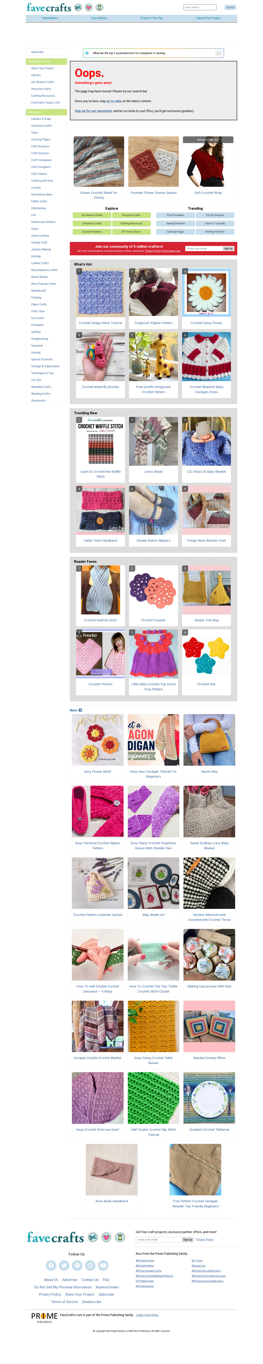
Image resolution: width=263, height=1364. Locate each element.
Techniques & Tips (42, 373)
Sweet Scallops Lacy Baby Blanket (209, 845)
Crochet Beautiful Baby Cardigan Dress (206, 389)
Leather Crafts (40, 263)
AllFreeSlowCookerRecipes (209, 1276)
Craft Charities (40, 153)
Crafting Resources (43, 95)
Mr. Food (197, 1260)
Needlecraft (38, 290)
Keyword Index (107, 1287)
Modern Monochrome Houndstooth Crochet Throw (209, 917)
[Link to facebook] (51, 1265)
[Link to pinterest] (77, 1265)
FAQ (106, 1280)
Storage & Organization (45, 366)
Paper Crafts (39, 304)
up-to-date (114, 101)
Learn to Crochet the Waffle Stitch (100, 474)
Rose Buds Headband (112, 1201)
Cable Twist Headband (100, 540)
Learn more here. (147, 1315)
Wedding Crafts (40, 393)
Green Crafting (40, 235)
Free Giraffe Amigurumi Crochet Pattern (153, 389)
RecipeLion (199, 1265)
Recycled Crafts (41, 89)
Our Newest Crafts (42, 82)
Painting (36, 297)
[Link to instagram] (90, 1265)
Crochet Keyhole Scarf (100, 620)
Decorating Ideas (41, 194)
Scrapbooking (39, 338)
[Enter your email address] (158, 1239)
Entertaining (38, 208)
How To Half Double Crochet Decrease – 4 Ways (98, 988)
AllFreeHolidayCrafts (148, 1271)
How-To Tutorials (215, 223)
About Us (51, 1280)
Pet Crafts (37, 318)
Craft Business (40, 146)
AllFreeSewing (145, 1286)
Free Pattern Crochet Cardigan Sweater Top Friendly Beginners (195, 1203)
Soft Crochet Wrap (208, 193)
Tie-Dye (36, 380)
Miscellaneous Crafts (44, 270)
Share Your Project (42, 68)
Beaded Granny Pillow (209, 1058)
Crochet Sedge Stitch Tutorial (100, 323)
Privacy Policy (153, 251)
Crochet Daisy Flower (206, 323)
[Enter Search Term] (200, 7)
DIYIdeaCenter (145, 1281)
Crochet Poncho (100, 684)
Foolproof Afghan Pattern (153, 323)
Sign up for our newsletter (93, 111)
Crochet (36, 187)
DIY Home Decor (131, 231)
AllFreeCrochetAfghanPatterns (154, 1276)
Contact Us (90, 1280)
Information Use (171, 251)
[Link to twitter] (64, 1265)
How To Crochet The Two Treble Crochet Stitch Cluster (153, 988)
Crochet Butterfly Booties (100, 387)
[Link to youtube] (103, 1265)
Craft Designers (41, 167)
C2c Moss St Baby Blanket (206, 472)
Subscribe (37, 52)
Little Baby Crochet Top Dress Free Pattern (153, 686)
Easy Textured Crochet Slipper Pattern (97, 845)
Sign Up (228, 248)
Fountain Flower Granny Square (153, 193)
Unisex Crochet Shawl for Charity (98, 195)
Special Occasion (42, 359)
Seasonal (37, 345)
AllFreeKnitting (145, 1265)
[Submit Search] (230, 7)
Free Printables (175, 215)
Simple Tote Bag (206, 620)
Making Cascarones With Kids (209, 986)
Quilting (36, 332)
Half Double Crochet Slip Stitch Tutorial (153, 1132)
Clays (34, 132)
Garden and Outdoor (43, 222)
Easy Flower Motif (97, 771)
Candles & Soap (41, 119)
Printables (37, 325)
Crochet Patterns (92, 231)
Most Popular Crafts (43, 283)
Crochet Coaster (153, 620)
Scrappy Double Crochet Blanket (97, 1058)
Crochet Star (206, 684)
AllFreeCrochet (145, 1260)
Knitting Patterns (215, 231)
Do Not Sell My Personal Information (62, 1287)
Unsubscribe (91, 1302)
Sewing (35, 352)
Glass (34, 228)
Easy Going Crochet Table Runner (153, 1060)
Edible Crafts (39, 201)
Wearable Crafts (41, 387)
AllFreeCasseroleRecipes (207, 1281)
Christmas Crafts (41, 125)
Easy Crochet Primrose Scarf (97, 1130)
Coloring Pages (40, 139)
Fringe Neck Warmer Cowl (206, 540)
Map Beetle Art (153, 915)
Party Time (38, 311)
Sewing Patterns (175, 223)
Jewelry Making (41, 249)
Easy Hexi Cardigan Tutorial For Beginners (153, 774)
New (76, 710)
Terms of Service (64, 1302)
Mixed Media (39, 277)
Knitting (36, 256)
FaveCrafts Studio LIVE (45, 102)
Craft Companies (41, 160)
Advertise (69, 1280)
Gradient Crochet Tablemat (209, 1130)
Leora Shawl (153, 472)
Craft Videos (39, 173)
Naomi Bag (209, 771)
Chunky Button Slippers (153, 540)
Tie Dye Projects (215, 215)
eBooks (36, 75)
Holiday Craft (39, 242)
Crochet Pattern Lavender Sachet (97, 915)
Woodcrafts (38, 400)
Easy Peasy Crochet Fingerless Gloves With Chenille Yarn (153, 845)
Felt (33, 215)
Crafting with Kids (42, 180)
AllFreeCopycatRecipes (206, 1271)
